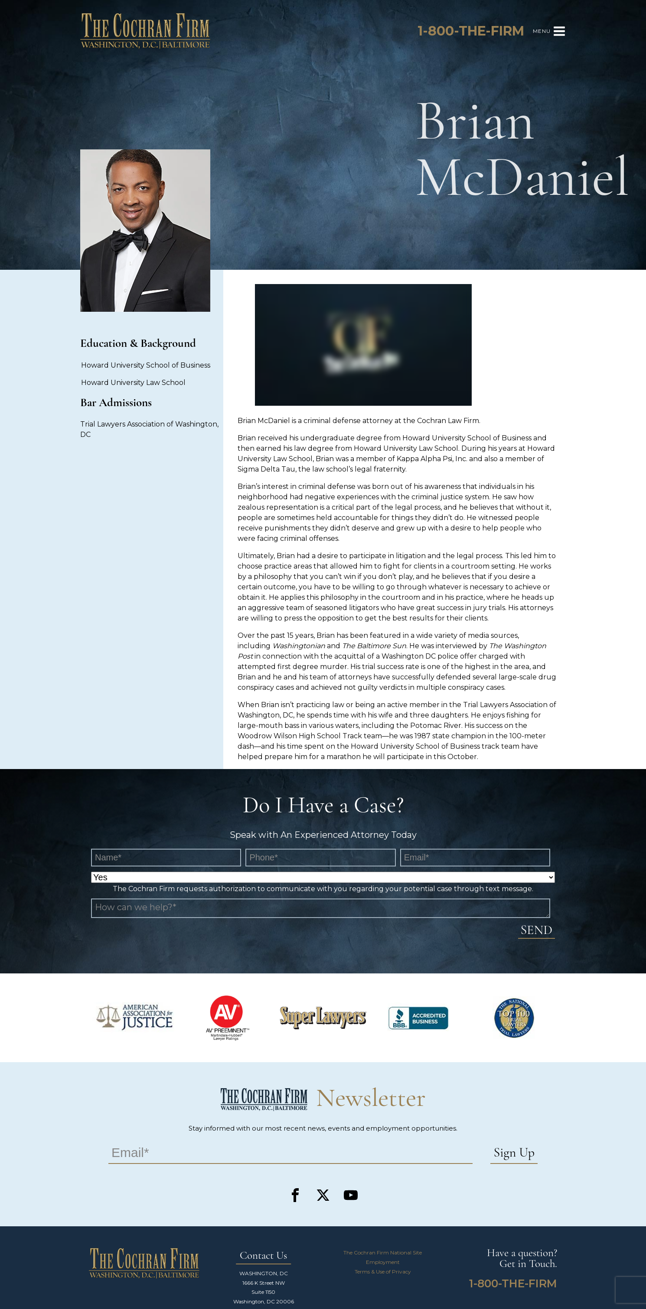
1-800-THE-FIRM (513, 1283)
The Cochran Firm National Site (382, 1252)
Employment (383, 1262)
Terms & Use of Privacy (383, 1271)
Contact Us (263, 1256)
